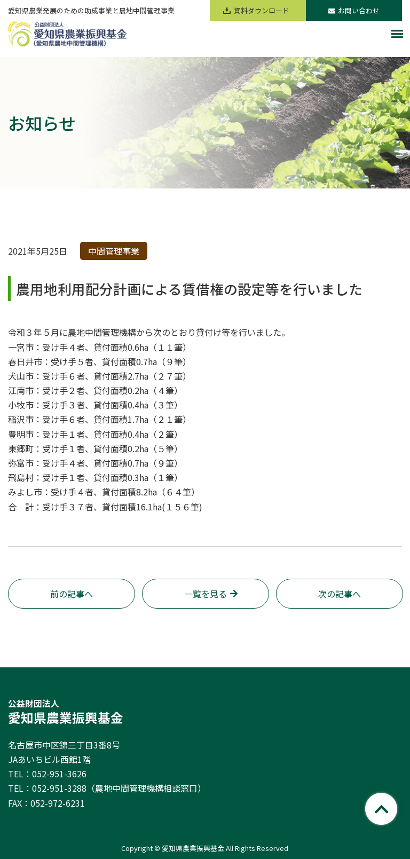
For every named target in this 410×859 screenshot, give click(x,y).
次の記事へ (339, 593)
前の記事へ (71, 593)
